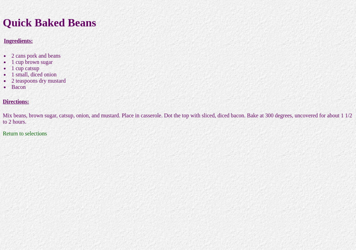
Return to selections (25, 133)
